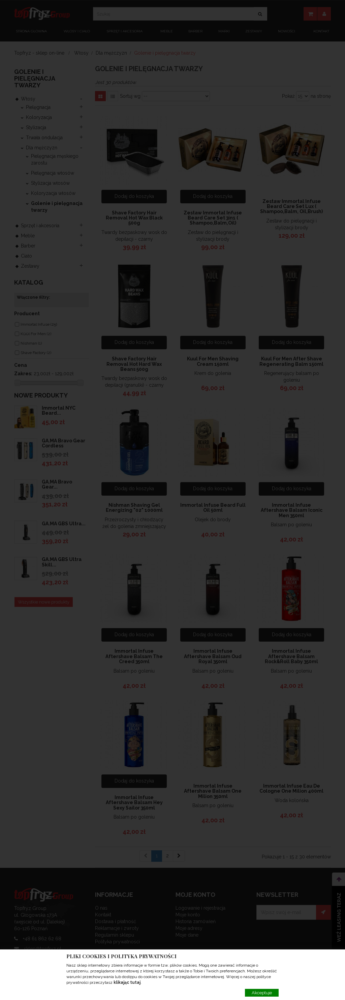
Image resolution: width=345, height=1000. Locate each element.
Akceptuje (262, 992)
